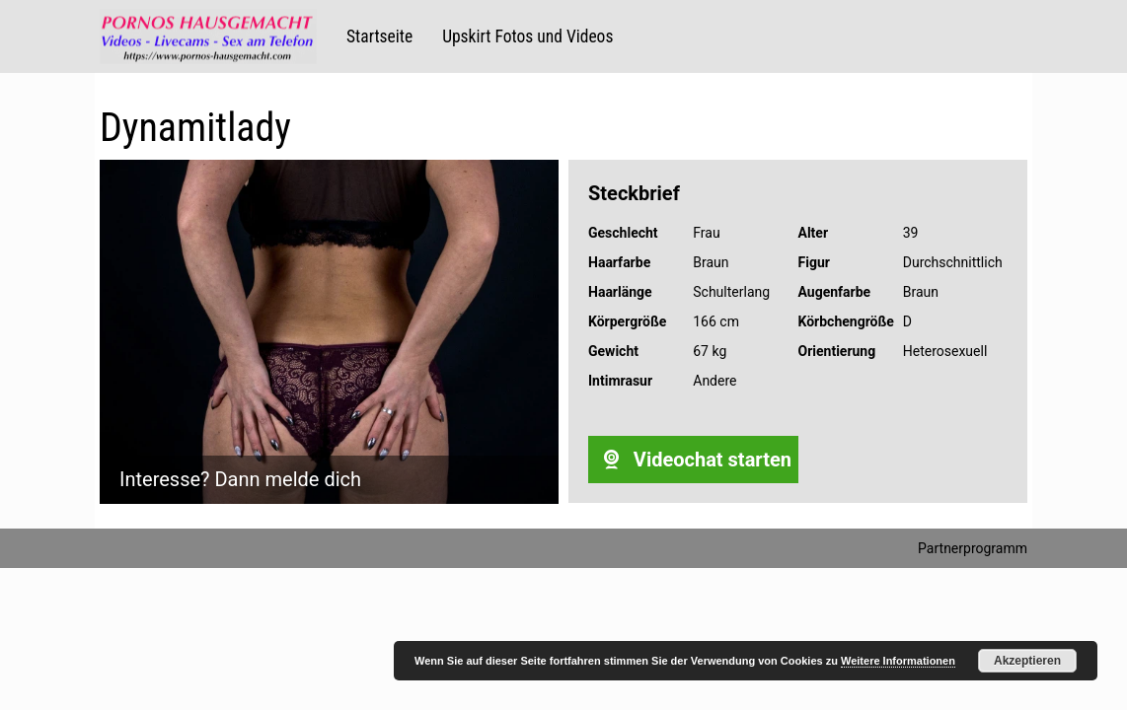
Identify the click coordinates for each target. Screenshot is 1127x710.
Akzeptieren (1027, 661)
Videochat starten (693, 459)
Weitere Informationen (898, 661)
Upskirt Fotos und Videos (527, 36)
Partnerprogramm (972, 548)
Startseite (379, 36)
